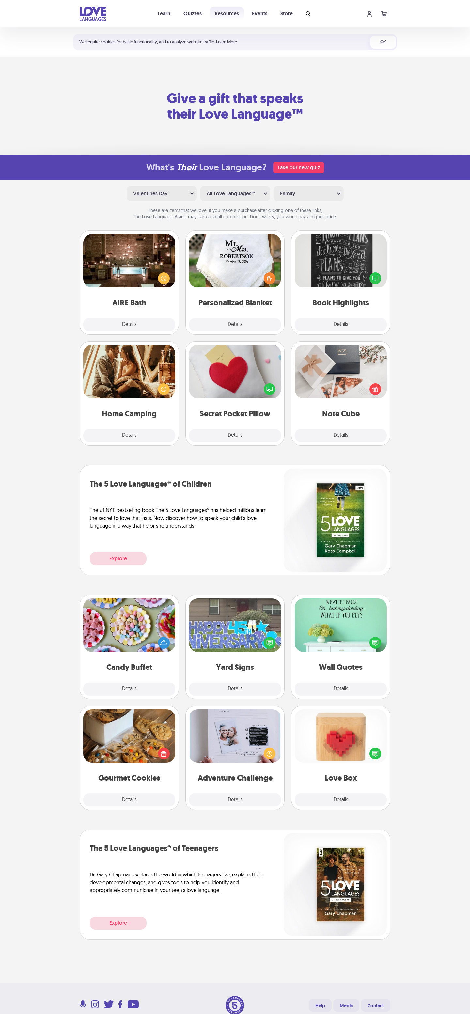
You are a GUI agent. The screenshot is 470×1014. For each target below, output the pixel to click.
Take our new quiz (298, 167)
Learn (164, 13)
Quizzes (192, 13)
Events (259, 13)
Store (286, 13)
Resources (227, 13)
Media (346, 1005)
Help (320, 1005)
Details (129, 324)
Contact (376, 1005)
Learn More (226, 42)
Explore (118, 558)
